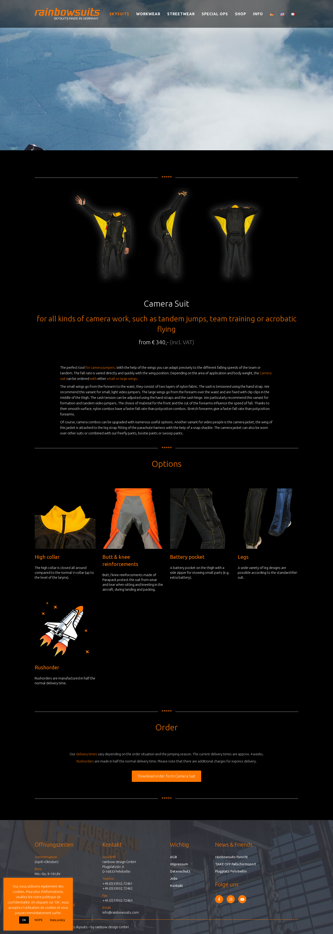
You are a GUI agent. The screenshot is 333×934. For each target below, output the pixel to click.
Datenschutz (180, 871)
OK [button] (24, 920)
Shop (240, 14)
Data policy (57, 920)
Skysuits (119, 14)
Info (258, 14)
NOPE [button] (39, 920)
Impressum (179, 864)
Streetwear (181, 14)
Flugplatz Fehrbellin (231, 871)
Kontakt (176, 886)
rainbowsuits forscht (231, 857)
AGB (173, 857)
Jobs (173, 878)
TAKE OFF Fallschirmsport (235, 864)
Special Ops (215, 14)
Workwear (148, 14)
